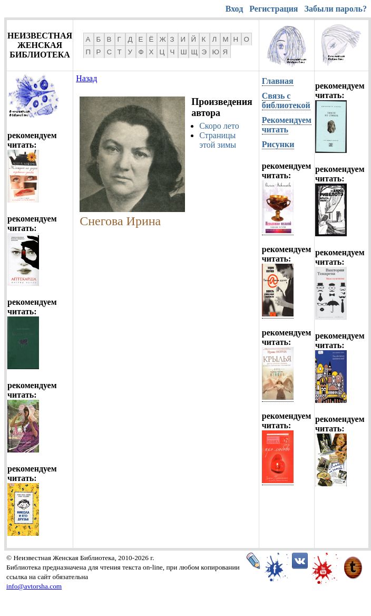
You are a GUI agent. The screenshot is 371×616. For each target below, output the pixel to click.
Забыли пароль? (336, 8)
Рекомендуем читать (286, 125)
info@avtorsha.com (34, 586)
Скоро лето (219, 125)
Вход (234, 8)
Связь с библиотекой (286, 100)
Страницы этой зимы (217, 140)
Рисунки (278, 144)
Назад (86, 78)
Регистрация (273, 8)
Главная (278, 80)
